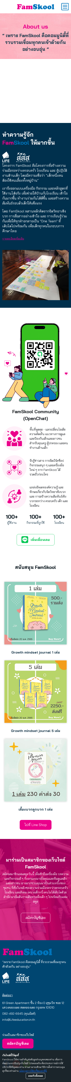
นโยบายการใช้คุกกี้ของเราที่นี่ (33, 1070)
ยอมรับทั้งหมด (35, 1075)
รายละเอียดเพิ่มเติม (13, 238)
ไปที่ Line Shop (35, 825)
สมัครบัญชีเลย (36, 917)
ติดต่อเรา (7, 995)
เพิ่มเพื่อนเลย (35, 539)
